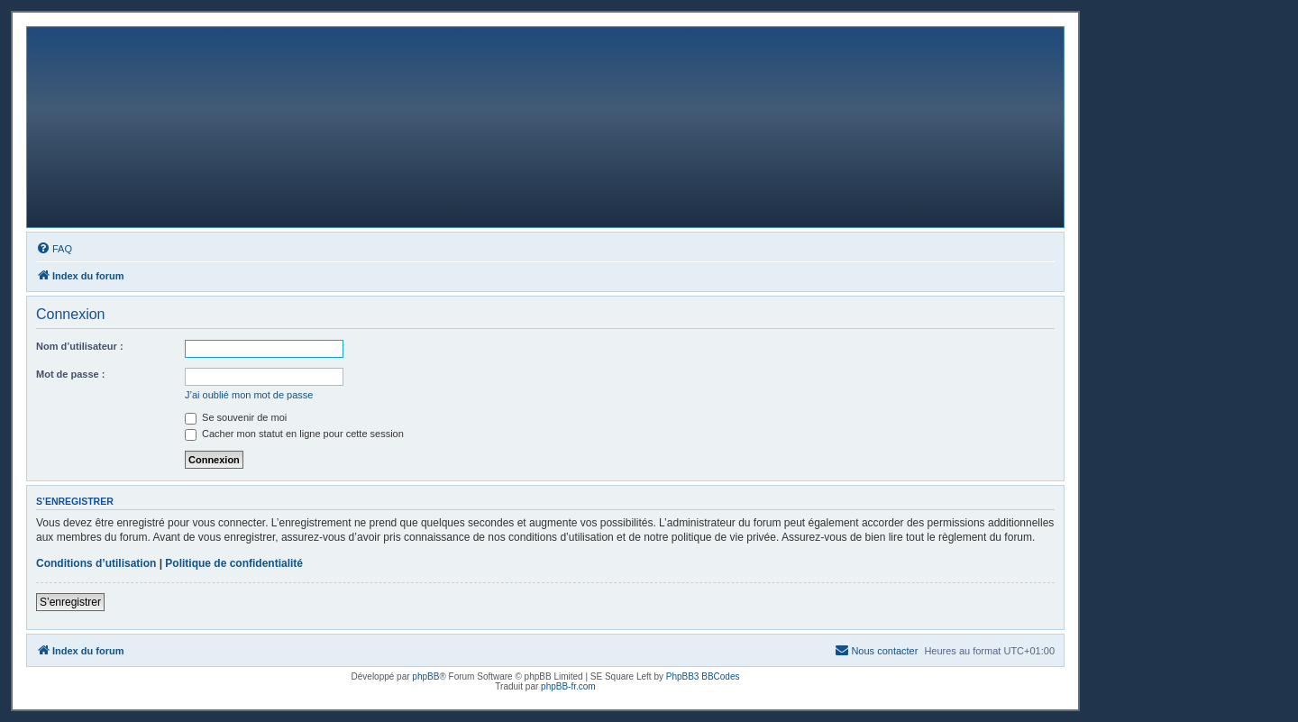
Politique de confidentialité (234, 563)
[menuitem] (54, 249)
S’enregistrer (70, 602)
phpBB (425, 676)
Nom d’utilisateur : (79, 346)
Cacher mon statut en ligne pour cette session (294, 433)
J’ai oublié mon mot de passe (249, 394)
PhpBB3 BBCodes (703, 676)
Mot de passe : (70, 374)
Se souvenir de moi (236, 417)
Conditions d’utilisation (96, 563)
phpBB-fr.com (568, 686)
